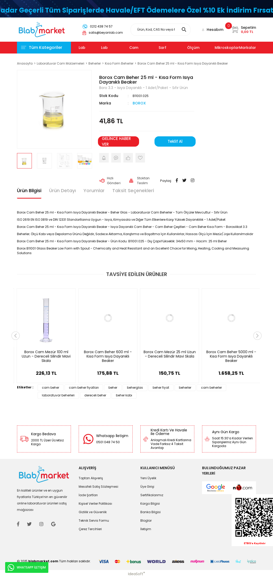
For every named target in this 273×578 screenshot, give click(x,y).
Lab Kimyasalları (112, 53)
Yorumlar (94, 190)
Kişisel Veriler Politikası (95, 503)
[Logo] (42, 29)
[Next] (257, 336)
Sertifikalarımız (151, 495)
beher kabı (124, 395)
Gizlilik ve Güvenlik (93, 512)
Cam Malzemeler (140, 53)
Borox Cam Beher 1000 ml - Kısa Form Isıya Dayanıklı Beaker (44, 356)
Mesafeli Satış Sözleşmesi (98, 486)
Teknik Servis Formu (94, 520)
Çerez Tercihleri (90, 529)
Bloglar (146, 520)
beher (112, 387)
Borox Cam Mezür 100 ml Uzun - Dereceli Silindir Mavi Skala (229, 356)
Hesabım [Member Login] (215, 29)
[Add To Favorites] (140, 158)
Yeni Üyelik (148, 478)
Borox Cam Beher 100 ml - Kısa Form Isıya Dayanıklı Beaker (167, 356)
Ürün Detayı (62, 190)
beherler (185, 387)
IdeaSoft (136, 573)
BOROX (139, 103)
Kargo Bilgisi (150, 503)
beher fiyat (161, 387)
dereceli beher (95, 395)
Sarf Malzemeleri (170, 53)
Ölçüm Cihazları (195, 53)
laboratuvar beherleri (58, 395)
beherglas (135, 387)
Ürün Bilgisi (29, 190)
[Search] (160, 30)
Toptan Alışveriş (91, 478)
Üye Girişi (147, 486)
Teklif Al (175, 141)
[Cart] (243, 29)
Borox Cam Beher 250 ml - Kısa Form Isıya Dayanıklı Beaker (105, 356)
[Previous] (15, 336)
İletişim (145, 529)
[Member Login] (203, 29)
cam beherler (211, 387)
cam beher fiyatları (84, 387)
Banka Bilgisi (150, 512)
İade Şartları (88, 495)
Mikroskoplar (227, 47)
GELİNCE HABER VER (116, 141)
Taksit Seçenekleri (133, 190)
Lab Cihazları (87, 53)
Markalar (247, 47)
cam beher (50, 387)
